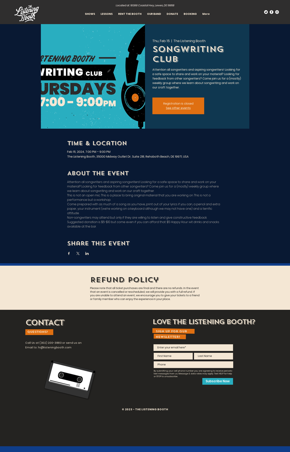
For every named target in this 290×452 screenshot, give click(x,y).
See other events (178, 108)
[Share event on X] (78, 253)
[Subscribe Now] (217, 381)
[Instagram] (277, 12)
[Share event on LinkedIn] (87, 253)
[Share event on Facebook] (69, 253)
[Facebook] (271, 12)
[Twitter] (266, 12)
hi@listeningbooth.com (55, 347)
